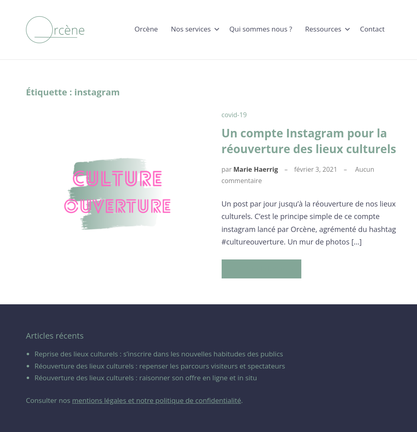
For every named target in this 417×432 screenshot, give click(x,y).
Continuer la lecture (259, 268)
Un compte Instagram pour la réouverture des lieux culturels (309, 140)
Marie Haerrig (255, 169)
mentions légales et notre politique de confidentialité (156, 400)
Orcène (146, 29)
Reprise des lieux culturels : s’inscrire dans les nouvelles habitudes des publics (158, 353)
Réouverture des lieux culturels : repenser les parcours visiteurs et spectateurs (159, 366)
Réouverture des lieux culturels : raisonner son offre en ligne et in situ (145, 377)
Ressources (326, 29)
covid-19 (234, 114)
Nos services (193, 29)
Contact (372, 29)
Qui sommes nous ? (260, 29)
